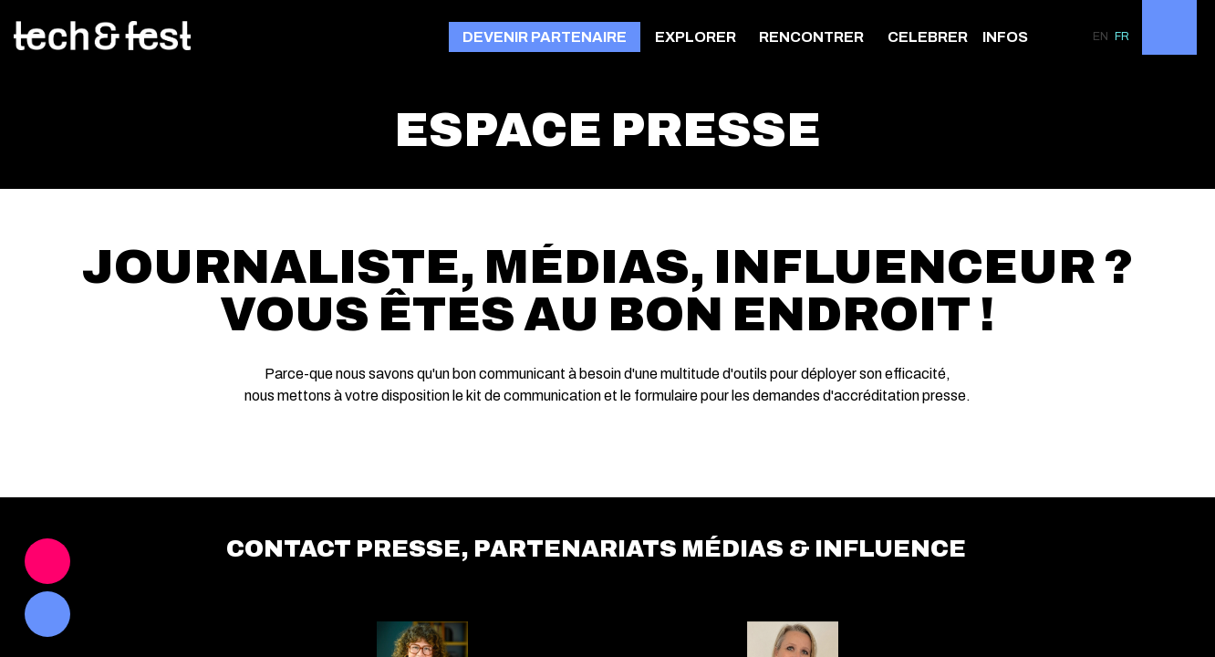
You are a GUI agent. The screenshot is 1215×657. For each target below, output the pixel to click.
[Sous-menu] (743, 37)
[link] (700, 36)
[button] (544, 37)
